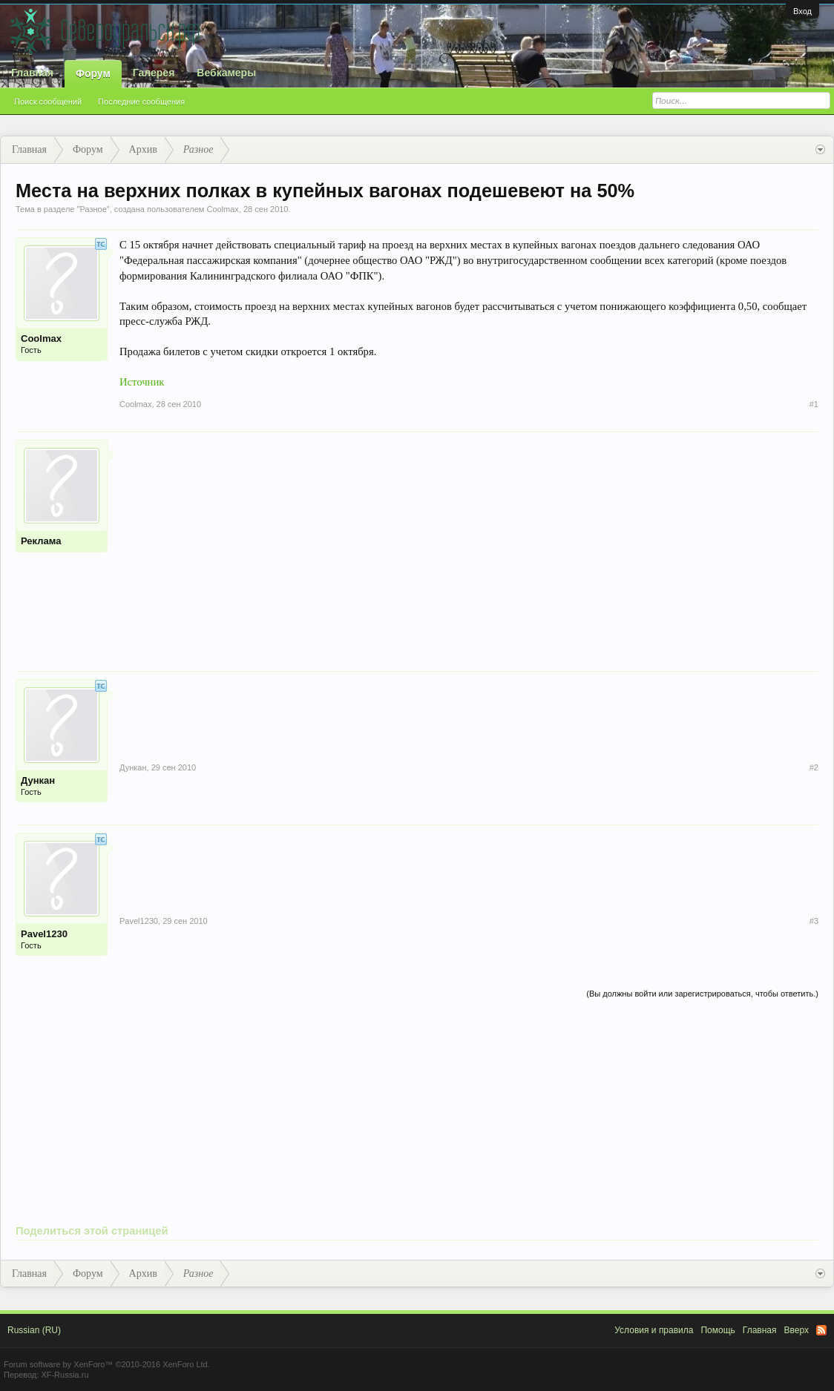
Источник (141, 382)
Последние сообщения (141, 101)
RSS (821, 1330)
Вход (802, 11)
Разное (92, 209)
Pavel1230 (44, 933)
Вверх (796, 1330)
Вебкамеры (226, 73)
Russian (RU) (34, 1330)
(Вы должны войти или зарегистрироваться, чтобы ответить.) (702, 993)
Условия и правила (653, 1330)
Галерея (154, 73)
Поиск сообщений (48, 101)
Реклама (41, 540)
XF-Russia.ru (64, 1374)
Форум (93, 73)
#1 (814, 404)
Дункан (38, 780)
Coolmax (222, 209)
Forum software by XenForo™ (107, 1364)
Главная (32, 73)
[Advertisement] (468, 543)
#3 (814, 920)
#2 (814, 767)
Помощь (717, 1330)
